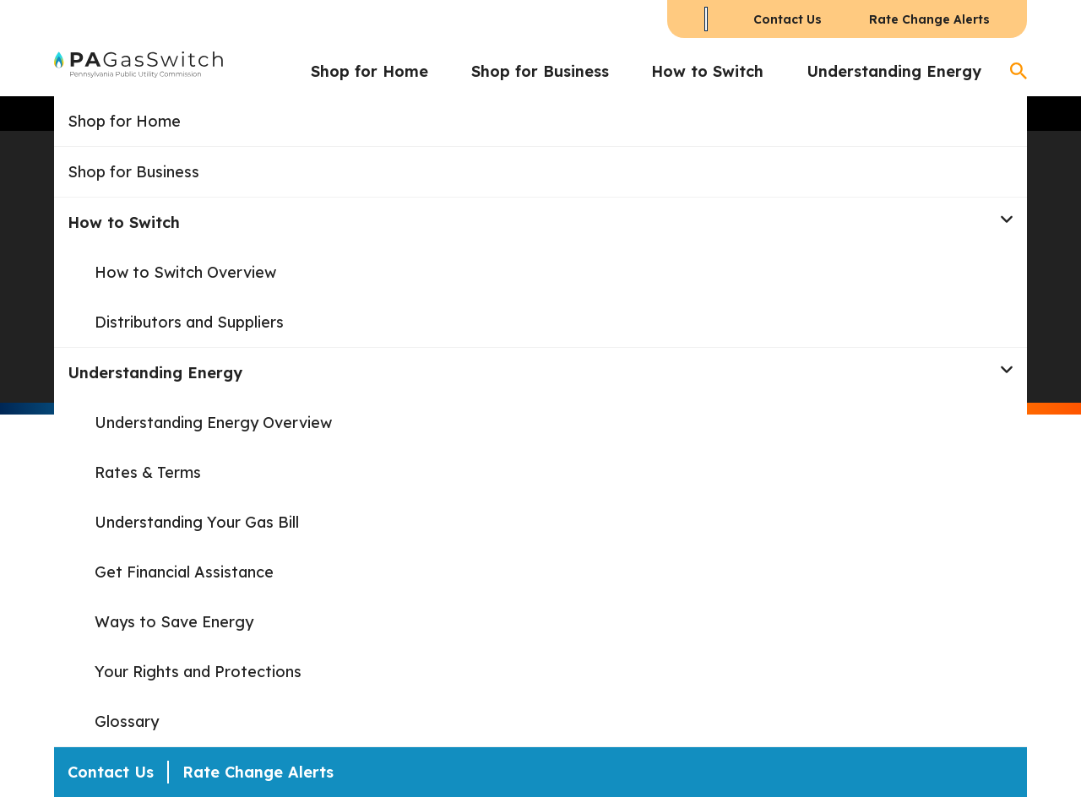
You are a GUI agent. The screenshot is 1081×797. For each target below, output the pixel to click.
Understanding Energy (894, 71)
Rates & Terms (148, 472)
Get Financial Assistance (184, 572)
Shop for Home (369, 71)
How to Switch (707, 71)
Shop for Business (540, 71)
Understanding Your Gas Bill (197, 522)
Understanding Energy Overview (213, 422)
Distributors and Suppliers (189, 322)
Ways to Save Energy (174, 622)
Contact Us (787, 19)
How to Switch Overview (185, 272)
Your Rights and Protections (198, 671)
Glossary (127, 721)
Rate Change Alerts (929, 19)
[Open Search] (1018, 70)
